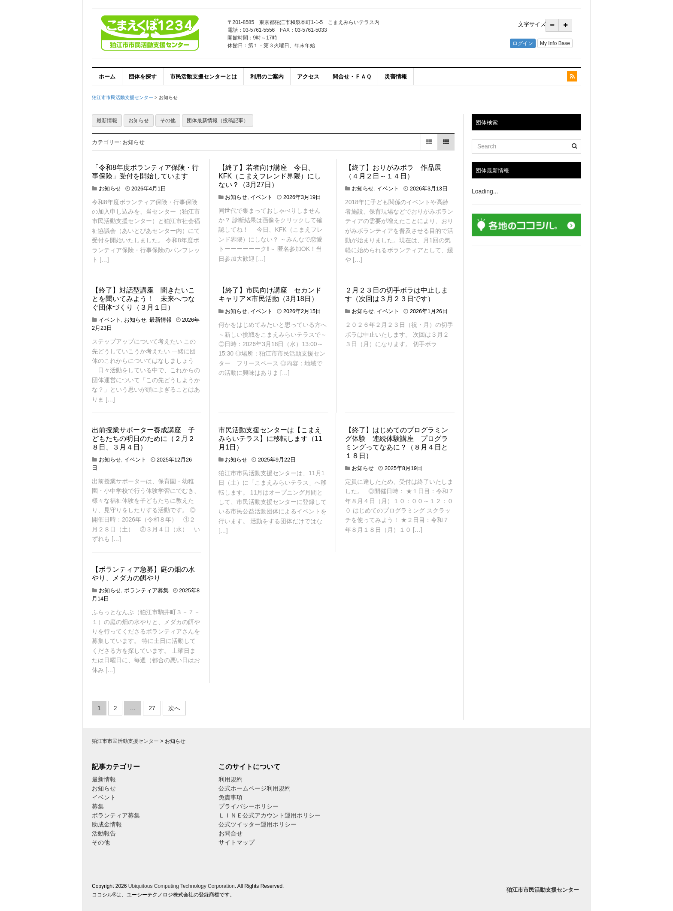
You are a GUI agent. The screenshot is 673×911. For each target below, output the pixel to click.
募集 (98, 806)
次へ (174, 708)
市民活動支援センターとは (203, 76)
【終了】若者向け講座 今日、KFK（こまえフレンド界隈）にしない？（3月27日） (269, 176)
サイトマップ (236, 842)
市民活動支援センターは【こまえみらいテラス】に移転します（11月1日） (270, 438)
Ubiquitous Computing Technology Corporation (181, 886)
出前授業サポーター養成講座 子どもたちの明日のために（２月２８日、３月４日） (143, 438)
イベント (261, 197)
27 (152, 708)
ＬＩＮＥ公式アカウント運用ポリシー (269, 815)
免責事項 (230, 797)
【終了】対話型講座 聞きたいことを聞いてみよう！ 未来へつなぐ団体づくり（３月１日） (143, 299)
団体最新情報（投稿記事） (218, 121)
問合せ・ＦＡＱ (352, 76)
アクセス (308, 76)
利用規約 (230, 779)
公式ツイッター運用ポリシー (257, 824)
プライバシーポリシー (249, 806)
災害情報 (396, 76)
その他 (168, 121)
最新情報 (107, 121)
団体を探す (143, 76)
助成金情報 (107, 824)
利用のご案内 (267, 76)
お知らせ (138, 121)
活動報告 (104, 833)
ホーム (107, 76)
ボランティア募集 (146, 591)
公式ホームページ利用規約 (254, 788)
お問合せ (230, 833)
